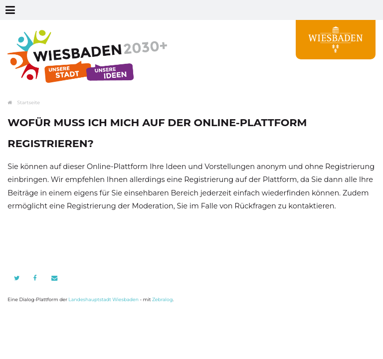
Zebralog (162, 299)
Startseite (28, 102)
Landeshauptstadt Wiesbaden (103, 299)
